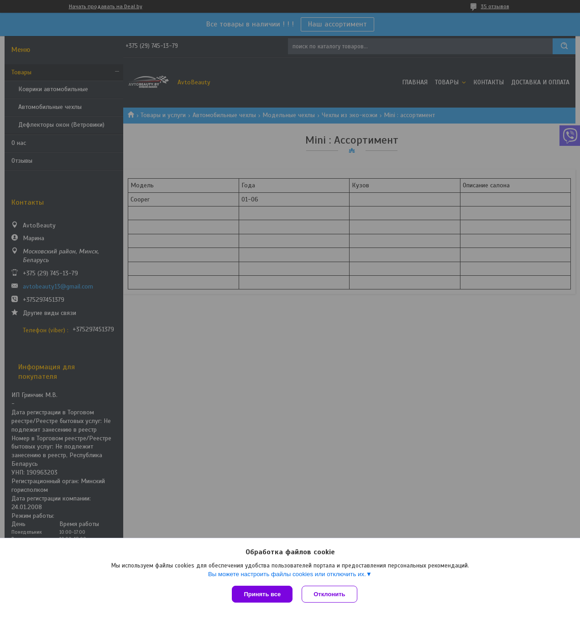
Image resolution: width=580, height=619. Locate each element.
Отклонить (329, 594)
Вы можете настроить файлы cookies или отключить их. (287, 574)
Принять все (262, 594)
